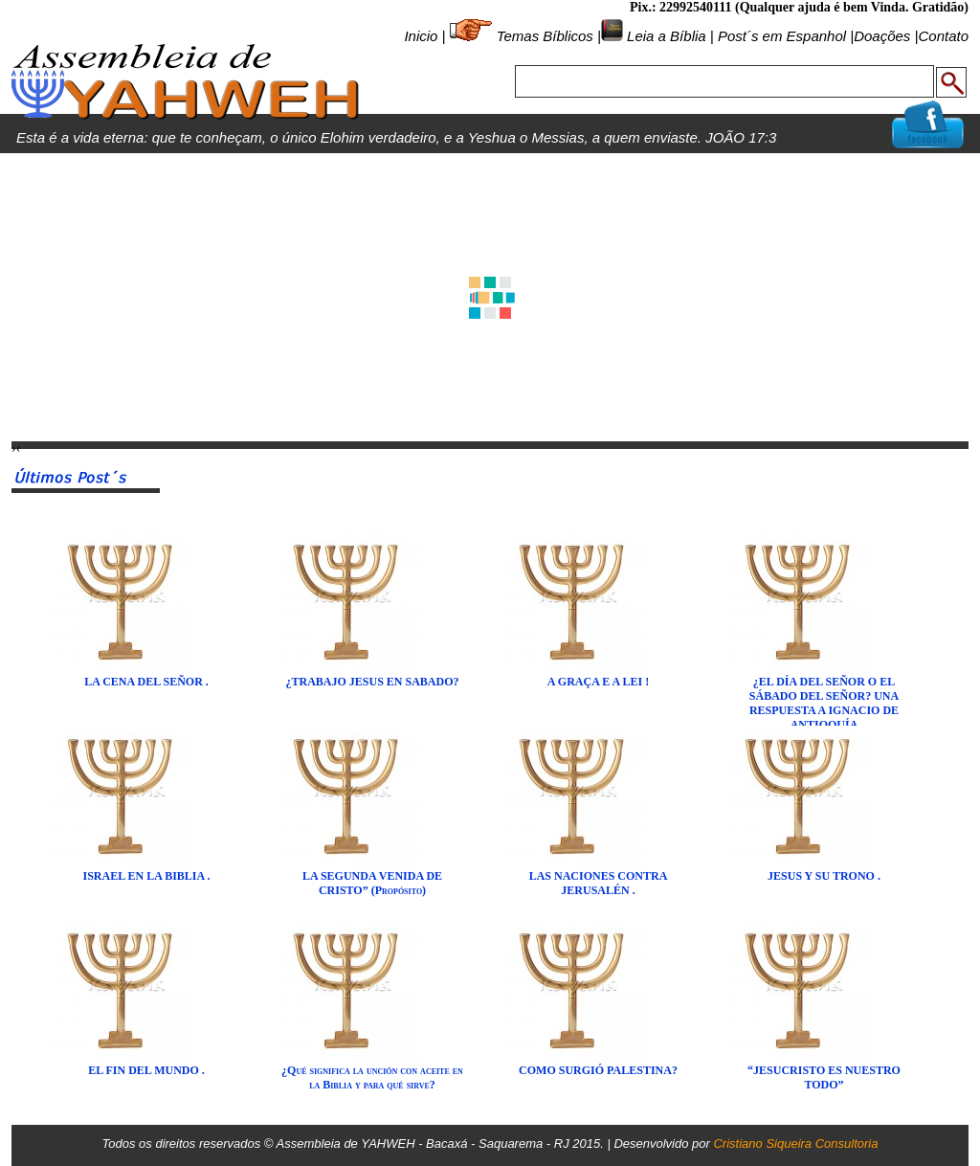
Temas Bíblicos (545, 36)
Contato (943, 36)
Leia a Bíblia (664, 36)
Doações (882, 36)
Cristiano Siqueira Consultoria (795, 1143)
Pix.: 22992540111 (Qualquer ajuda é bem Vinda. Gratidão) (799, 7)
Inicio (420, 36)
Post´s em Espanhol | (786, 36)
